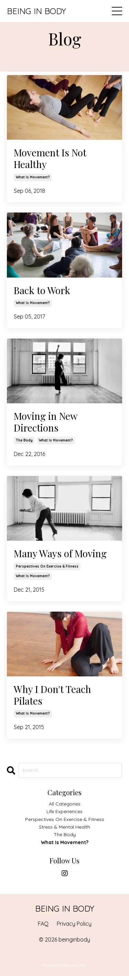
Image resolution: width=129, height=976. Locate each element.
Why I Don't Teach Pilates (52, 694)
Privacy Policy (74, 923)
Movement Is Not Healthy (50, 158)
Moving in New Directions (45, 421)
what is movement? (33, 177)
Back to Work (42, 290)
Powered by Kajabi (64, 965)
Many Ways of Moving (60, 553)
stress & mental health (64, 827)
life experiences (64, 811)
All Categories (64, 804)
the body (24, 440)
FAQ (43, 923)
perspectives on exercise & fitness (47, 566)
